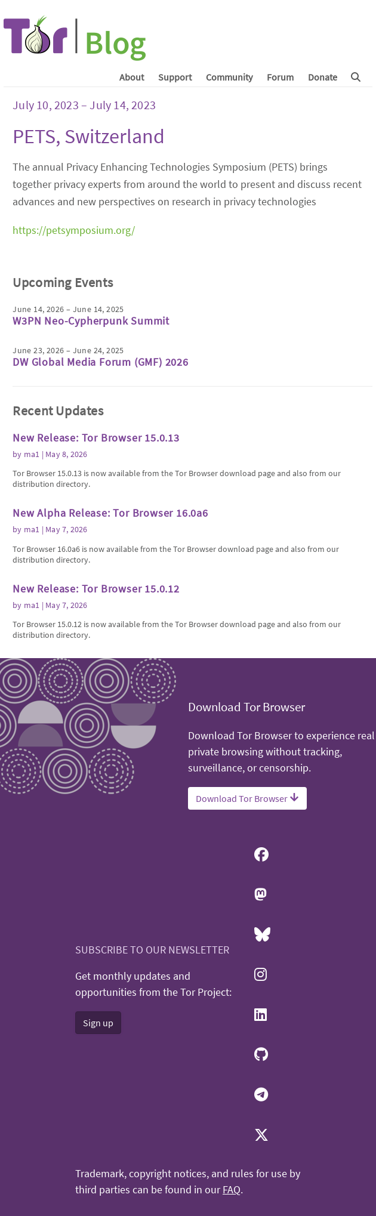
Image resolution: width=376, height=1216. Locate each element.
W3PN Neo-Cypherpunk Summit (91, 321)
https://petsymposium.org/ (74, 230)
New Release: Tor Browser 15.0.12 (96, 588)
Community (229, 77)
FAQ (232, 1189)
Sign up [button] (98, 1023)
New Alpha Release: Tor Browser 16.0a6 (110, 513)
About (131, 77)
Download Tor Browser (247, 798)
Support (175, 77)
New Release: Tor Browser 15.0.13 (96, 438)
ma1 (32, 454)
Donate (322, 77)
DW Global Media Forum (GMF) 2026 (101, 362)
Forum (280, 77)
